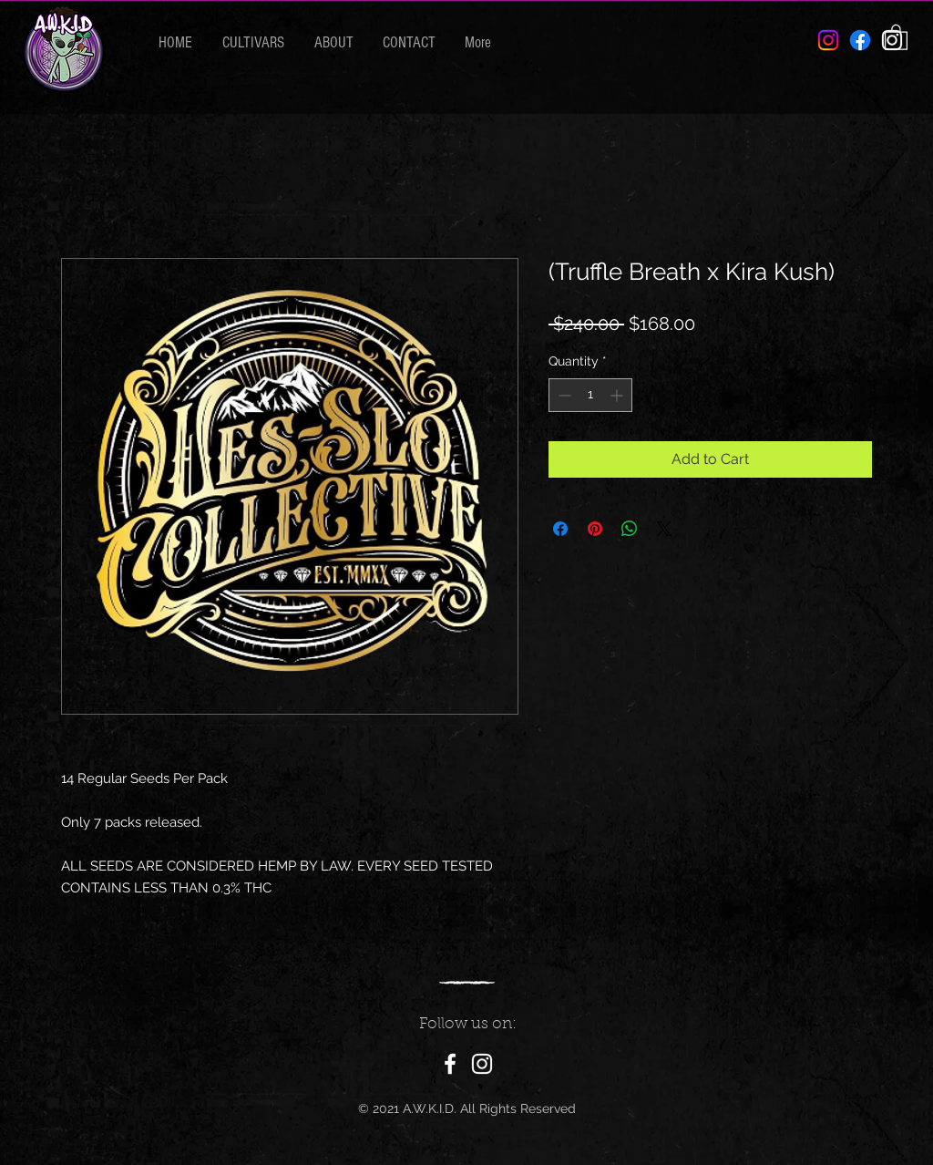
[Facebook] (860, 40)
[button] (896, 36)
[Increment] (618, 395)
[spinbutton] (590, 395)
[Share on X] (664, 529)
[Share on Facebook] (560, 529)
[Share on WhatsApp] (630, 529)
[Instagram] (482, 1063)
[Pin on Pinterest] (595, 529)
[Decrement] (562, 395)
